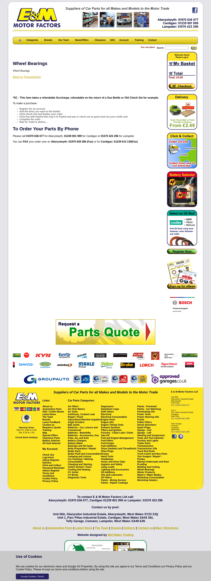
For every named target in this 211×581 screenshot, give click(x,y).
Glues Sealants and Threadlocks (119, 448)
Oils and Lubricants (112, 475)
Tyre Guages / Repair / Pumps (149, 457)
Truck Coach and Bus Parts (152, 453)
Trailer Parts (144, 443)
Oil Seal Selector (52, 443)
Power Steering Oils (148, 417)
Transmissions (145, 446)
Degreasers (107, 406)
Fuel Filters (107, 440)
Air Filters (73, 406)
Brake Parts (74, 451)
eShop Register (51, 460)
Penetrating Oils (146, 411)
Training (139, 40)
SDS (112, 40)
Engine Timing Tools (112, 424)
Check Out (48, 454)
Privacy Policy (174, 566)
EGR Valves (107, 411)
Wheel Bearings (145, 469)
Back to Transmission (27, 77)
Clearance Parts (51, 438)
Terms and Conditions (148, 566)
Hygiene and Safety (111, 464)
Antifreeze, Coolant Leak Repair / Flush (81, 415)
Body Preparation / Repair (82, 448)
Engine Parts (108, 419)
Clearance (100, 40)
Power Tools (144, 414)
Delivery (47, 462)
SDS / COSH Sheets (53, 411)
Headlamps (107, 459)
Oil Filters (106, 477)
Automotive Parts (52, 409)
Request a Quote (52, 427)
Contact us (48, 424)
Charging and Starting (80, 464)
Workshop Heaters (147, 480)
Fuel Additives (109, 446)
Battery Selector (51, 440)
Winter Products (146, 472)
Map (45, 432)
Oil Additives (108, 472)
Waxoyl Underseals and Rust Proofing (153, 463)
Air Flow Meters (76, 409)
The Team (48, 417)
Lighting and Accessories (115, 469)
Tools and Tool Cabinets (150, 438)
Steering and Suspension (151, 435)
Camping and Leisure (79, 456)
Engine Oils (107, 422)
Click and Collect (52, 465)
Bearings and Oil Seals (80, 446)
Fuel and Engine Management (117, 438)
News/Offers (82, 40)
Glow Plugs (107, 451)
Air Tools (73, 411)
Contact (152, 40)
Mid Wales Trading (121, 535)
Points (140, 419)
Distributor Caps (110, 409)
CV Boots (73, 475)
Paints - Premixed (147, 406)
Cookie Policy (24, 569)
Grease (105, 453)
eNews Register (51, 470)
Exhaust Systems (110, 427)
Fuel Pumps (107, 443)
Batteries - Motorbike (79, 432)
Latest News (49, 414)
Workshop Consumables (150, 477)
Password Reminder (54, 468)
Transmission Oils (147, 448)
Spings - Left (144, 432)
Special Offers (50, 435)
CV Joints (73, 472)
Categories (32, 40)
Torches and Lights (147, 440)
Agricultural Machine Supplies (84, 419)
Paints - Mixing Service (113, 480)
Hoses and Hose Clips (113, 461)
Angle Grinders (76, 422)
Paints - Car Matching (149, 409)
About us (48, 406)
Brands (48, 40)
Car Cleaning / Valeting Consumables (80, 460)
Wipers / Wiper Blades (149, 475)
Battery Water (75, 443)
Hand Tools (107, 456)
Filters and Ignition (111, 430)
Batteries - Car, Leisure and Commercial (83, 428)
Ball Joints (73, 424)
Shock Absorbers (146, 424)
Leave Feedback (51, 422)
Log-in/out (48, 457)
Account (124, 40)
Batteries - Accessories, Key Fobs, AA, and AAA (83, 436)
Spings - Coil (144, 430)
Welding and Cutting (148, 467)
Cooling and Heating (79, 469)
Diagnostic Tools (77, 477)
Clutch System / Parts (79, 467)
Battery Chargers (77, 440)
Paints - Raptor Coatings (114, 482)
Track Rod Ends (146, 451)
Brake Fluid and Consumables (84, 453)
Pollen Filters (144, 422)
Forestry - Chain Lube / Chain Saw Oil (117, 434)
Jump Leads (108, 467)
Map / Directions (166, 528)
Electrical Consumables (114, 417)
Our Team (63, 40)
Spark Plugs (144, 427)
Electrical (106, 414)
